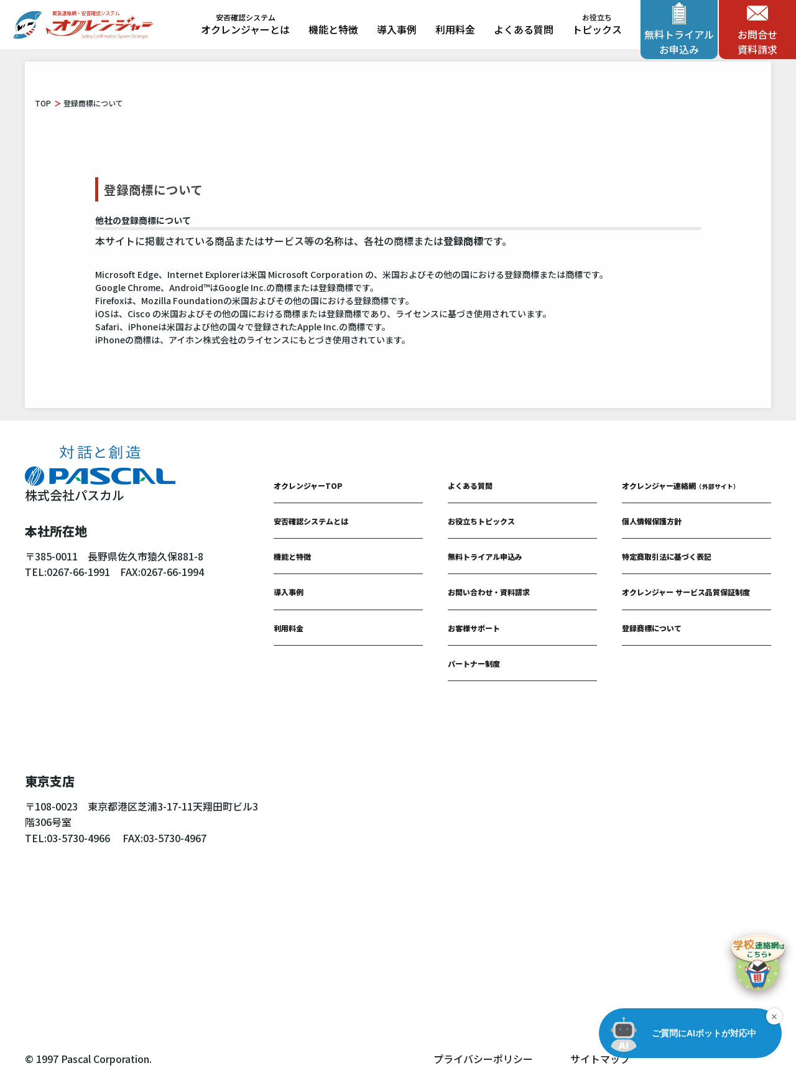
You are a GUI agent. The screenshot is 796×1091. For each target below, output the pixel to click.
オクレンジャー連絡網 (680, 485)
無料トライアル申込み (485, 556)
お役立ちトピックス (481, 521)
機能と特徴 (333, 29)
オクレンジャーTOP (308, 485)
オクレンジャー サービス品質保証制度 (686, 592)
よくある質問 (523, 29)
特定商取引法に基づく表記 (666, 556)
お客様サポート (474, 628)
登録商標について (652, 628)
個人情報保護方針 (652, 521)
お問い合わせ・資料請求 (489, 592)
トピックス (597, 24)
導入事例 (397, 29)
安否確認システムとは (311, 521)
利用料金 (455, 29)
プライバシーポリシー (483, 1058)
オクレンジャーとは (245, 24)
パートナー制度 (474, 663)
